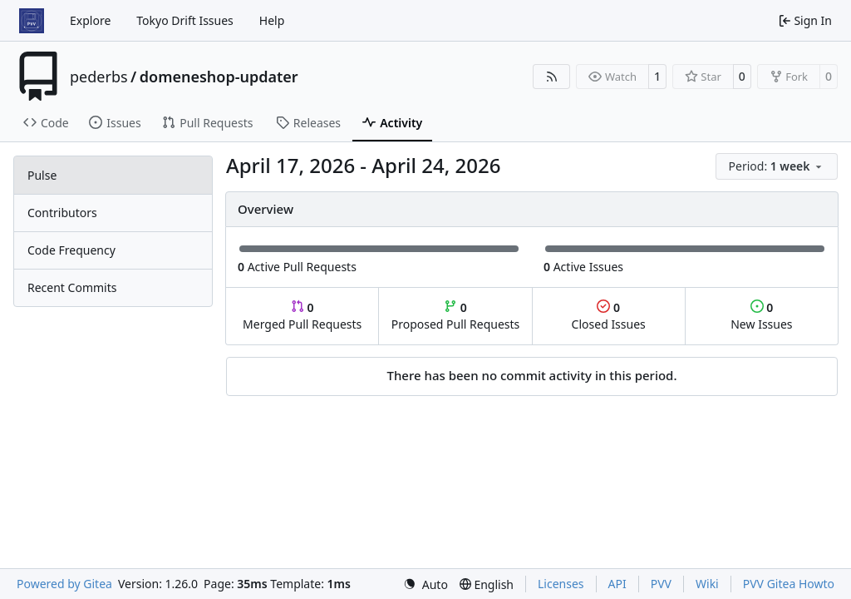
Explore (90, 20)
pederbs (99, 76)
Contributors (62, 212)
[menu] (777, 166)
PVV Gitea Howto (788, 584)
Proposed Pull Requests (455, 316)
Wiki (707, 584)
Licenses (561, 584)
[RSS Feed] (552, 76)
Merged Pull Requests (302, 316)
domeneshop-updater (219, 76)
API (617, 584)
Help (272, 20)
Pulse (42, 175)
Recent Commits (71, 287)
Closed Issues (609, 316)
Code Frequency (71, 250)
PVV (661, 584)
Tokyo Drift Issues (185, 20)
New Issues (761, 316)
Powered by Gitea (64, 584)
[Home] (31, 21)
